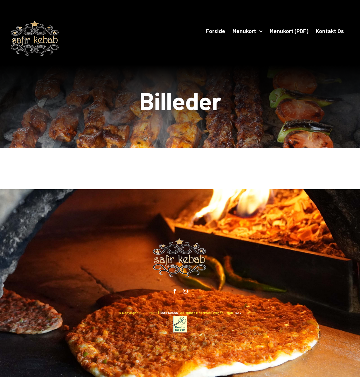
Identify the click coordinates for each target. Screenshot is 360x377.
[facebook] (174, 291)
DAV (238, 313)
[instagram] (185, 291)
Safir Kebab (168, 313)
